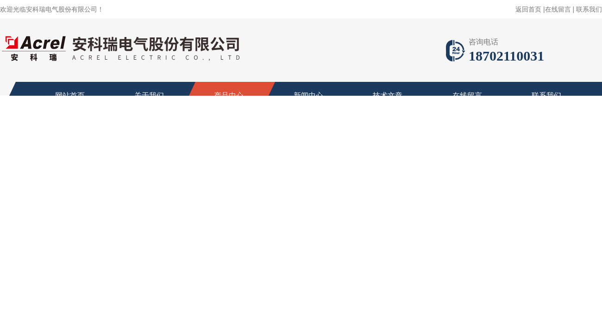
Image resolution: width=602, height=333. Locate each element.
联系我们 (589, 9)
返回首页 (528, 9)
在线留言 (558, 9)
